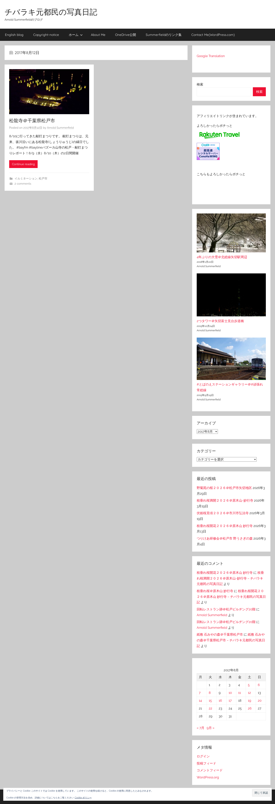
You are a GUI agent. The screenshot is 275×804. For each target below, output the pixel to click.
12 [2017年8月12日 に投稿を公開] (249, 693)
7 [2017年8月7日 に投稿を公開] (200, 693)
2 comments (23, 183)
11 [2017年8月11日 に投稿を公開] (239, 693)
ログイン (203, 756)
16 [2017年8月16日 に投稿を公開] (220, 700)
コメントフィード (210, 770)
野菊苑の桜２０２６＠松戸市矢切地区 (224, 488)
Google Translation (211, 56)
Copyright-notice (46, 35)
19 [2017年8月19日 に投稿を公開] (249, 700)
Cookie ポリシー (83, 797)
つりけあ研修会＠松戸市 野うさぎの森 (225, 538)
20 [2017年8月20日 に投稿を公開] (259, 700)
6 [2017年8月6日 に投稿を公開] (259, 685)
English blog (14, 35)
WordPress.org (208, 777)
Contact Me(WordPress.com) (213, 35)
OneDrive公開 (125, 35)
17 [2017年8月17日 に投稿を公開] (230, 700)
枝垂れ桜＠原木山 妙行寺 (215, 591)
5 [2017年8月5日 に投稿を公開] (249, 685)
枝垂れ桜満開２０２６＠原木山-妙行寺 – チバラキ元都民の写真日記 (230, 578)
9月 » (210, 728)
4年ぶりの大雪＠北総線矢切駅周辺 (222, 257)
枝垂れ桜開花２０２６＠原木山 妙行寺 (225, 526)
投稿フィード (206, 763)
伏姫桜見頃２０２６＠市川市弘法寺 (223, 513)
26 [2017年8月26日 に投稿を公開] (250, 708)
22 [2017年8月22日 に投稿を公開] (210, 708)
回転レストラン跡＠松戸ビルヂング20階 (226, 609)
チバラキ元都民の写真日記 (51, 12)
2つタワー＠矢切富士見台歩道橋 (220, 321)
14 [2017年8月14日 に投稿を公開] (200, 700)
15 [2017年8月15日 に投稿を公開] (210, 700)
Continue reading (23, 164)
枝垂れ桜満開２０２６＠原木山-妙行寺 (225, 500)
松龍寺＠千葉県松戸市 (32, 120)
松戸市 (43, 178)
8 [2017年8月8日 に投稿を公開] (210, 693)
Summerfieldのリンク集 (164, 35)
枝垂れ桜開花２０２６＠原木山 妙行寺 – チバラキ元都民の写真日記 (231, 596)
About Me (98, 35)
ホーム (76, 35)
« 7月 (200, 728)
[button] (261, 793)
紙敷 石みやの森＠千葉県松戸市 (220, 634)
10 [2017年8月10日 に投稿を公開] (230, 693)
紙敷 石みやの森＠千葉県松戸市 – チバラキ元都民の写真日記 (231, 640)
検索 (200, 84)
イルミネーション (26, 178)
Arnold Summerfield (60, 127)
